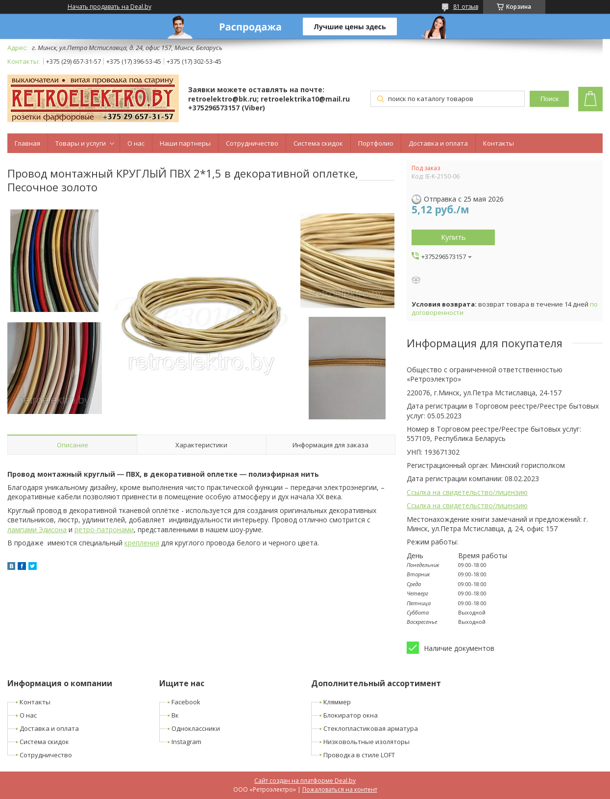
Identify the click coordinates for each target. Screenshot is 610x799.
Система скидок (318, 143)
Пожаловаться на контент (339, 789)
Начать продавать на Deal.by (109, 6)
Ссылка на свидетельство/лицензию (467, 492)
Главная (27, 143)
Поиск (549, 99)
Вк (175, 715)
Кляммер (337, 701)
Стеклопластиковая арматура (370, 728)
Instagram (186, 741)
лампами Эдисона (37, 529)
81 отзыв (465, 6)
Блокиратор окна (350, 715)
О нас (136, 143)
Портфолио (375, 143)
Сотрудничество (252, 143)
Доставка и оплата (438, 143)
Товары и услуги (80, 143)
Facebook (185, 701)
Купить (453, 237)
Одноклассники (195, 728)
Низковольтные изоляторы (366, 741)
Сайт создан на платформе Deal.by (305, 780)
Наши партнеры (185, 143)
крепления (141, 542)
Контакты (498, 143)
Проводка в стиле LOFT (359, 754)
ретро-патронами (104, 529)
